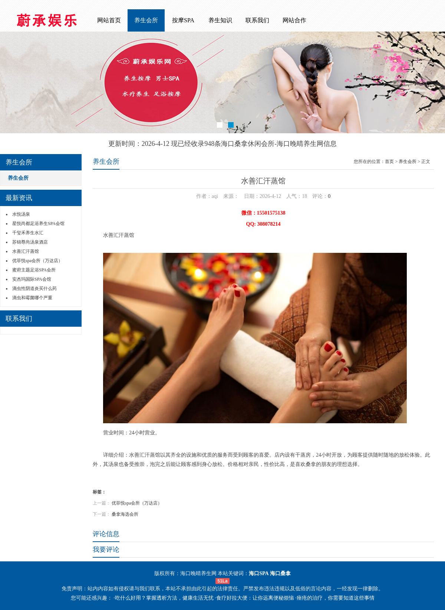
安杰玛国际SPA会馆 (31, 279)
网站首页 (109, 20)
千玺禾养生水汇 (27, 232)
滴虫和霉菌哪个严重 (32, 297)
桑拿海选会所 (125, 514)
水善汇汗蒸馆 (25, 251)
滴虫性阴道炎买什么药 (34, 288)
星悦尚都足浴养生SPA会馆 (38, 223)
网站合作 (294, 20)
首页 (389, 161)
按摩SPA (183, 20)
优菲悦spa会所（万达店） (37, 260)
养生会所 (146, 20)
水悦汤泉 (21, 214)
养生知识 (220, 20)
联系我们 (257, 20)
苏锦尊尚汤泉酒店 (30, 242)
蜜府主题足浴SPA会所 (34, 270)
